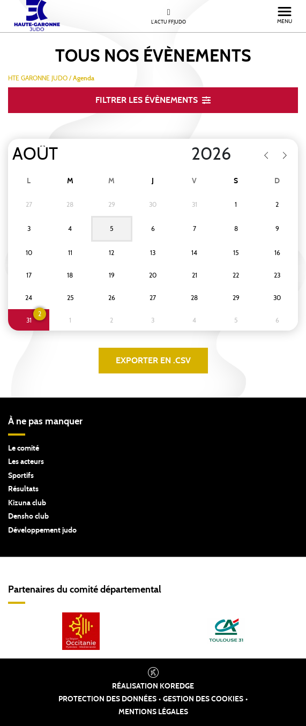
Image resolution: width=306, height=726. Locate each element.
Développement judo (42, 530)
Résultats (23, 489)
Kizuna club (27, 503)
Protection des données (107, 699)
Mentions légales (153, 712)
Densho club (28, 516)
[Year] (183, 154)
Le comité (23, 448)
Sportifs (21, 476)
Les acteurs (26, 462)
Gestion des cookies (203, 699)
